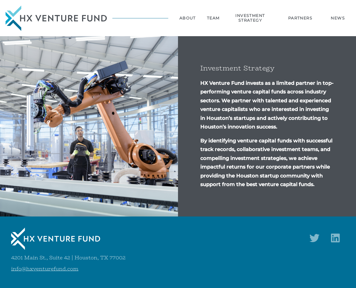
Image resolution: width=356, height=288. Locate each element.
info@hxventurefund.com (44, 269)
